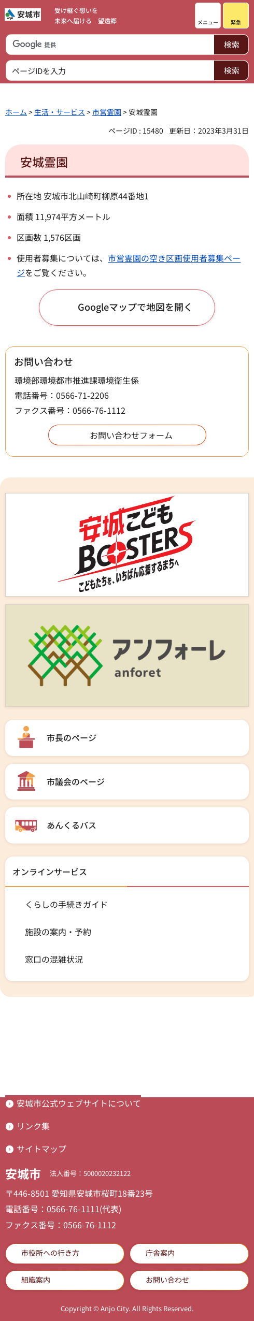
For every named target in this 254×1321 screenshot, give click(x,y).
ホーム (16, 112)
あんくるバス (71, 825)
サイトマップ (41, 1148)
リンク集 (33, 1126)
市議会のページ (76, 781)
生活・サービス (59, 112)
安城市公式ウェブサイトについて (79, 1103)
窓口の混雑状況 (54, 959)
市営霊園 (106, 112)
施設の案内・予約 (58, 931)
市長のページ (71, 737)
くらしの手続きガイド (66, 904)
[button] (208, 15)
